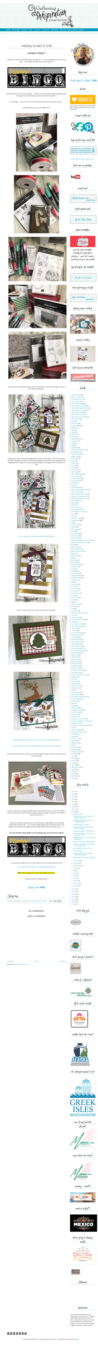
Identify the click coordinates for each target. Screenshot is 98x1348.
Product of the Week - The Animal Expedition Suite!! (83, 834)
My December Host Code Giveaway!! (84, 857)
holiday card (75, 573)
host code (74, 584)
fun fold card (75, 536)
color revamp (75, 476)
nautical (73, 622)
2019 (73, 809)
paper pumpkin (76, 652)
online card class (76, 641)
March (75, 881)
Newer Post (10, 961)
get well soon (75, 547)
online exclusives (76, 646)
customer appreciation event (80, 489)
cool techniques (76, 481)
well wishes (74, 776)
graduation (74, 562)
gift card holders (76, 549)
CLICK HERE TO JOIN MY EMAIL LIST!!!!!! (82, 159)
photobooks (75, 666)
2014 (73, 896)
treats (73, 763)
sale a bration (75, 692)
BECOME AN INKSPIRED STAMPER (72, 30)
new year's (74, 628)
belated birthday (76, 439)
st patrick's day (75, 712)
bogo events (75, 456)
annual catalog (75, 426)
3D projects (74, 419)
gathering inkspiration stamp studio (16, 33)
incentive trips (75, 593)
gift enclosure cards (77, 551)
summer (74, 734)
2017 (73, 889)
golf (72, 558)
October (76, 863)
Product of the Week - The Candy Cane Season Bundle (83, 854)
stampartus (74, 716)
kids (72, 602)
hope (73, 582)
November (76, 860)
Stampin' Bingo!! (78, 851)
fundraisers (74, 538)
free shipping (75, 529)
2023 (73, 799)
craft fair (74, 483)
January (75, 886)
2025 (73, 794)
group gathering (76, 564)
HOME (8, 30)
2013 (73, 899)
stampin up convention (78, 719)
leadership (74, 606)
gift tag (73, 553)
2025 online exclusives (78, 415)
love (72, 608)
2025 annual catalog (77, 412)
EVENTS (24, 30)
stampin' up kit (75, 723)
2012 (73, 901)
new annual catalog (77, 624)
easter (73, 505)
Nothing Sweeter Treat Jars (81, 824)
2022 (73, 801)
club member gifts (76, 474)
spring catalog (75, 708)
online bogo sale (76, 639)
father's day (74, 525)
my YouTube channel (77, 619)
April (74, 878)
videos (73, 769)
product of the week (77, 670)
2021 (73, 804)
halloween (74, 567)
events (73, 514)
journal (73, 595)
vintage (73, 771)
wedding (74, 774)
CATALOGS (46, 30)
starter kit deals (76, 730)
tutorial (73, 765)
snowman (74, 701)
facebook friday (76, 518)
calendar (74, 463)
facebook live (75, 520)
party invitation (76, 661)
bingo (28, 901)
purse (73, 679)
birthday (74, 448)
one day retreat (76, 635)
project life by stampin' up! (79, 675)
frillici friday (74, 533)
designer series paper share (79, 498)
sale (72, 690)
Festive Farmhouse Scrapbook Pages (84, 841)
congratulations (76, 478)
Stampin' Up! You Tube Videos (80, 725)
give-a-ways (74, 556)
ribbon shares (75, 688)
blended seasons (76, 454)
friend (73, 531)
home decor (75, 580)
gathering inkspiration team (79, 542)
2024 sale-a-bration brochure (80, 408)
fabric (73, 516)
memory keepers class (78, 613)
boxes (73, 461)
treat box (74, 760)
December (76, 814)
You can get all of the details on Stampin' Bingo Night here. (36, 867)
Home (37, 961)
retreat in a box (76, 686)
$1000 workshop (76, 395)
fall (72, 522)
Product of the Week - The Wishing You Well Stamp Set (83, 845)
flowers (73, 527)
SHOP (30, 30)
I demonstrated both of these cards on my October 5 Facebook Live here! (36, 740)
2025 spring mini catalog (78, 417)
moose (73, 615)
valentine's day (75, 767)
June (74, 873)
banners (73, 434)
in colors (74, 591)
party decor (74, 657)
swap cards (74, 738)
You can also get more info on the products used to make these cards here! (36, 746)
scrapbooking (75, 699)
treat (72, 756)
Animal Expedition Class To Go (82, 848)
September (76, 865)
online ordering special (78, 650)
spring (73, 705)
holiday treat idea (76, 578)
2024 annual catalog (77, 403)
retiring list (74, 683)
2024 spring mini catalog (78, 410)
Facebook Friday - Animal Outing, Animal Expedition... (83, 827)
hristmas (74, 586)
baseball (73, 437)
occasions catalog (76, 633)
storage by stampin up (78, 732)
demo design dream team (79, 494)
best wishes (74, 441)
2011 (73, 904)
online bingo (75, 637)
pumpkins (74, 677)
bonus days (74, 459)
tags (72, 745)
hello (72, 569)
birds (73, 445)
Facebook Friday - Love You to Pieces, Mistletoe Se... (84, 838)
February (76, 883)
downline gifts (75, 500)
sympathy (74, 741)
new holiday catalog (77, 626)
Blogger (76, 1339)
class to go (74, 472)
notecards (74, 630)
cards (31, 901)
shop (38, 33)
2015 (73, 894)
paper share (75, 655)
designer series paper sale (79, 496)
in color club (75, 589)
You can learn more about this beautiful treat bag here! (36, 536)
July (74, 871)
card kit (73, 465)
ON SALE (37, 30)
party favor (74, 659)
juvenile (73, 600)
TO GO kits (74, 754)
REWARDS (54, 30)
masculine (74, 611)
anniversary (74, 423)
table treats (74, 743)
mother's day (75, 617)
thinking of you (75, 752)
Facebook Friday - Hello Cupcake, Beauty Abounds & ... (83, 817)
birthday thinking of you (78, 450)
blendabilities (75, 452)
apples (73, 430)
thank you (74, 747)
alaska (73, 421)
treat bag (74, 758)
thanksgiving (75, 749)
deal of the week (76, 492)
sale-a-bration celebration (79, 697)
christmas (74, 470)
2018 (73, 812)
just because (75, 597)
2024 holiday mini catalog (79, 406)
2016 (73, 891)
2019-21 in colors (76, 397)
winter (73, 778)
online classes (75, 644)
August (75, 868)
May (74, 876)
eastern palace (75, 507)
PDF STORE (16, 30)
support (73, 736)
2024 (73, 796)
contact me (31, 33)
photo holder (75, 664)
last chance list (75, 604)
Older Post (63, 961)
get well (73, 545)
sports (73, 703)
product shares (76, 672)
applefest (74, 428)
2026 (73, 791)
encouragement (76, 509)
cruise (73, 485)
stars (72, 727)
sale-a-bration (75, 694)
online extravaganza (77, 648)
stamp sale (74, 714)
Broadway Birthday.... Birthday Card (83, 831)
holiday (36, 901)
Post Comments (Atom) (22, 964)
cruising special (76, 487)
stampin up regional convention (81, 721)
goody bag (74, 560)
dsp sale (73, 503)
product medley (76, 668)
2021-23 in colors (76, 401)
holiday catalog (42, 901)
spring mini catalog (77, 710)
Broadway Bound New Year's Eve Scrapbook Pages (83, 821)
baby (72, 432)
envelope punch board (78, 511)
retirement (74, 681)
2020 (73, 807)
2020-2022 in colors (77, 399)
